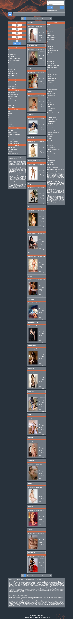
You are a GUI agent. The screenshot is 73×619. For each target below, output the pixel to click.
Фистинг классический (14, 143)
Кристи (30, 506)
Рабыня (10, 122)
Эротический (11, 105)
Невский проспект (32, 72)
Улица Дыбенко (51, 153)
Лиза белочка (33, 322)
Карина (30, 207)
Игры (9, 115)
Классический (11, 92)
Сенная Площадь (32, 302)
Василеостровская (51, 37)
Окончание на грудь (13, 73)
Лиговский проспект (33, 348)
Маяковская (31, 26)
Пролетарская (50, 125)
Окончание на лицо (13, 75)
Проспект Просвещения (53, 132)
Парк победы (50, 104)
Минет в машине (12, 67)
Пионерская (50, 110)
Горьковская (50, 46)
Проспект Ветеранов (33, 556)
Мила (30, 253)
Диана (30, 114)
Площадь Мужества (52, 119)
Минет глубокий (12, 65)
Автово (30, 95)
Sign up (50, 7)
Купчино (49, 69)
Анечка (30, 529)
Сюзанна (31, 138)
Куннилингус (11, 69)
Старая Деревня (51, 147)
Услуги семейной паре (14, 58)
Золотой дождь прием (13, 136)
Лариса (30, 22)
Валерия (31, 437)
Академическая (51, 29)
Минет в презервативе (14, 60)
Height (17, 30)
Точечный (10, 103)
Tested (17, 38)
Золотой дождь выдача (14, 134)
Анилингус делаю (12, 132)
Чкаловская (50, 162)
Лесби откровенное (13, 86)
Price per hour (17, 26)
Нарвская (49, 91)
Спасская (49, 143)
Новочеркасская (51, 95)
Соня (30, 483)
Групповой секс (12, 54)
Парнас (49, 106)
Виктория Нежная (34, 161)
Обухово (30, 325)
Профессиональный (13, 94)
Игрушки (10, 71)
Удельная (49, 151)
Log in (61, 7)
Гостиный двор (50, 48)
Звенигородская (51, 61)
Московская (50, 87)
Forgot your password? (52, 10)
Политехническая (51, 121)
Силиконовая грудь (13, 153)
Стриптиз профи (12, 81)
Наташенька (32, 230)
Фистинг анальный (13, 141)
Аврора (31, 391)
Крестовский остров (52, 67)
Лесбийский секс (12, 56)
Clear (19, 43)
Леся (30, 276)
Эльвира (31, 460)
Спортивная (50, 145)
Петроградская (32, 372)
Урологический (12, 100)
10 (47, 18)
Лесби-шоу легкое (12, 88)
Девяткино (31, 210)
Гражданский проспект (34, 487)
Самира (31, 299)
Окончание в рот (12, 77)
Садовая (49, 138)
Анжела (31, 368)
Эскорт (10, 151)
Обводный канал (32, 418)
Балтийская (31, 118)
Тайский (10, 98)
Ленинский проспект (33, 164)
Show (15, 43)
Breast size (17, 34)
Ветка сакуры (11, 107)
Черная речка (50, 158)
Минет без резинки (13, 62)
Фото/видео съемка (13, 149)
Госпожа (10, 113)
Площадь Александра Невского (55, 112)
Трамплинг (11, 126)
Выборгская (31, 395)
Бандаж (10, 111)
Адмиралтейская (51, 26)
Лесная (49, 76)
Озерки (49, 102)
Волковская (50, 41)
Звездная (30, 279)
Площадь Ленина (51, 117)
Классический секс (13, 49)
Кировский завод (51, 63)
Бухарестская (50, 35)
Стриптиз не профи (13, 84)
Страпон (10, 130)
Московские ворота (52, 89)
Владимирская (32, 256)
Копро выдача (11, 139)
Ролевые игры (11, 147)
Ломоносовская (51, 80)
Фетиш (10, 124)
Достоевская (50, 54)
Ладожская (31, 464)
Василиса (31, 552)
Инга (30, 91)
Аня (29, 414)
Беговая (49, 33)
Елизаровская (50, 57)
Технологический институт (53, 149)
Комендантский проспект (34, 141)
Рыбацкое (49, 136)
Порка (9, 120)
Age (17, 22)
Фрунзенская (50, 155)
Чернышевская (51, 160)
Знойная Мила (33, 45)
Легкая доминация (13, 117)
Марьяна (31, 184)
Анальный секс (12, 52)
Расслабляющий (12, 96)
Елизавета (32, 345)
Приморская (31, 187)
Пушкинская (50, 134)
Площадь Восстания (33, 533)
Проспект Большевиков (34, 233)
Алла (30, 68)
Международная (51, 85)
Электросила (50, 164)
